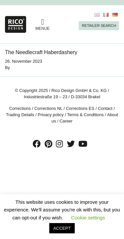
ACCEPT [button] (62, 228)
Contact (105, 108)
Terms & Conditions (85, 114)
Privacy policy (50, 114)
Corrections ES (80, 108)
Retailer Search (99, 26)
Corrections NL (48, 108)
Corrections (20, 108)
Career (66, 121)
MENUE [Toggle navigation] (42, 24)
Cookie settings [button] (88, 217)
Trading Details (20, 114)
